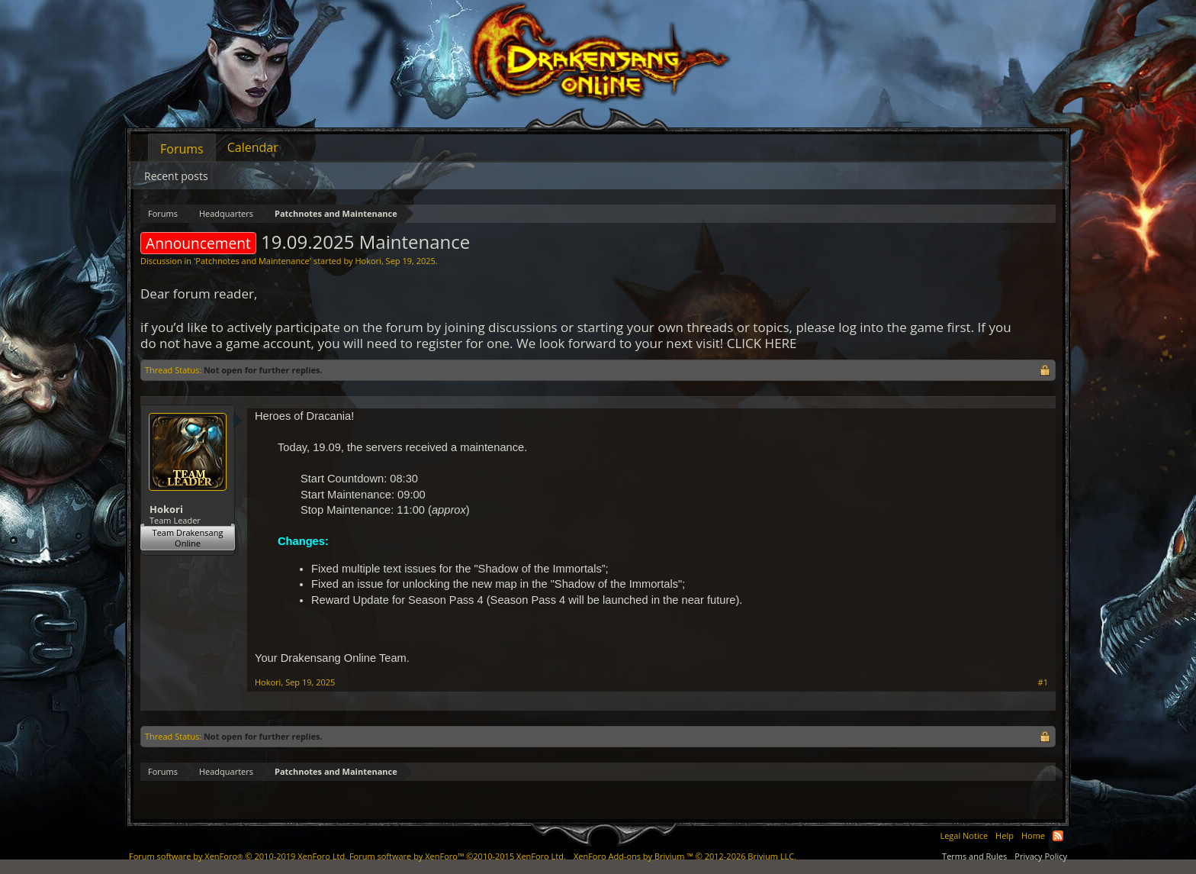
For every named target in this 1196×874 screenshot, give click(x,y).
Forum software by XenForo (238, 856)
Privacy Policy (1040, 856)
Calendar (252, 147)
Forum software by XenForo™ (457, 856)
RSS (1058, 835)
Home (1033, 835)
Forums (182, 148)
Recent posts (176, 176)
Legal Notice (964, 835)
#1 (1043, 682)
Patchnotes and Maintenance (252, 260)
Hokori (368, 260)
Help (1004, 835)
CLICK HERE (762, 343)
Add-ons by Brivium (685, 856)
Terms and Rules (974, 856)
